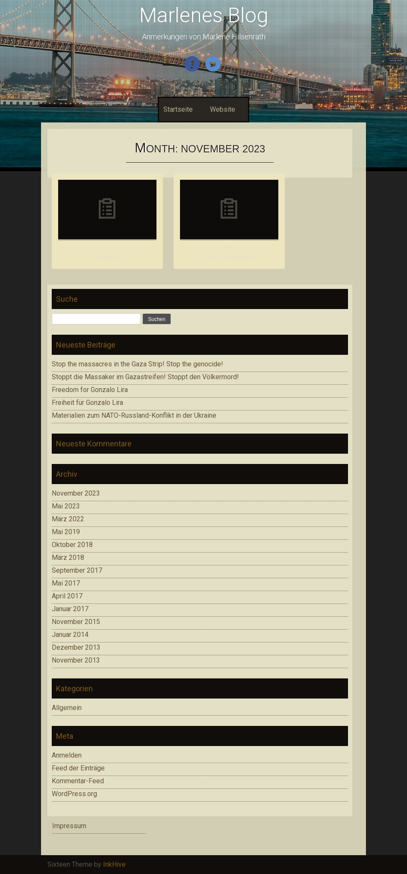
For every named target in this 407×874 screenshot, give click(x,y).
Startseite (178, 109)
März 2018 (68, 557)
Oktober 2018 (72, 545)
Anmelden (67, 755)
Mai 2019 (66, 532)
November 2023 (76, 493)
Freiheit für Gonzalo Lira (87, 402)
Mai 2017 (66, 583)
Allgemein (67, 708)
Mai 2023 (66, 506)
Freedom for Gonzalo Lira (90, 390)
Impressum (69, 826)
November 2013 (76, 660)
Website (222, 109)
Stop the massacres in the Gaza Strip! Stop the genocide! (137, 364)
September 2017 (77, 570)
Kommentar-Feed (78, 781)
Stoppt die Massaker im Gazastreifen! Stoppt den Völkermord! (145, 377)
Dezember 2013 (76, 647)
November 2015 (76, 622)
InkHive (114, 864)
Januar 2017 (70, 609)
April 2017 (67, 596)
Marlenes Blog (203, 15)
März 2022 (68, 519)
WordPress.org (74, 794)
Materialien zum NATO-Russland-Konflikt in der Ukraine (134, 415)
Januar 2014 (70, 634)
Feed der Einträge (78, 768)
